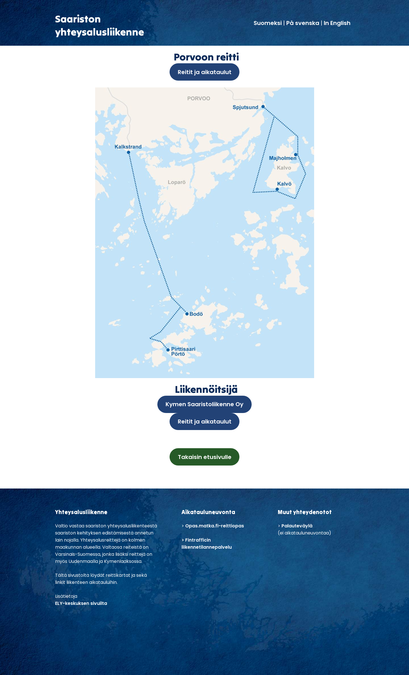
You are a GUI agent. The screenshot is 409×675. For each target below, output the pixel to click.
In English (337, 23)
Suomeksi (268, 23)
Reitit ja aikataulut (204, 72)
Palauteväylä (296, 526)
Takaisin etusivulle (204, 457)
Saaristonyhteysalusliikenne (99, 25)
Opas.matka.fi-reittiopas (214, 526)
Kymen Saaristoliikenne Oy (204, 404)
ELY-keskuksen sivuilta (81, 603)
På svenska (302, 23)
